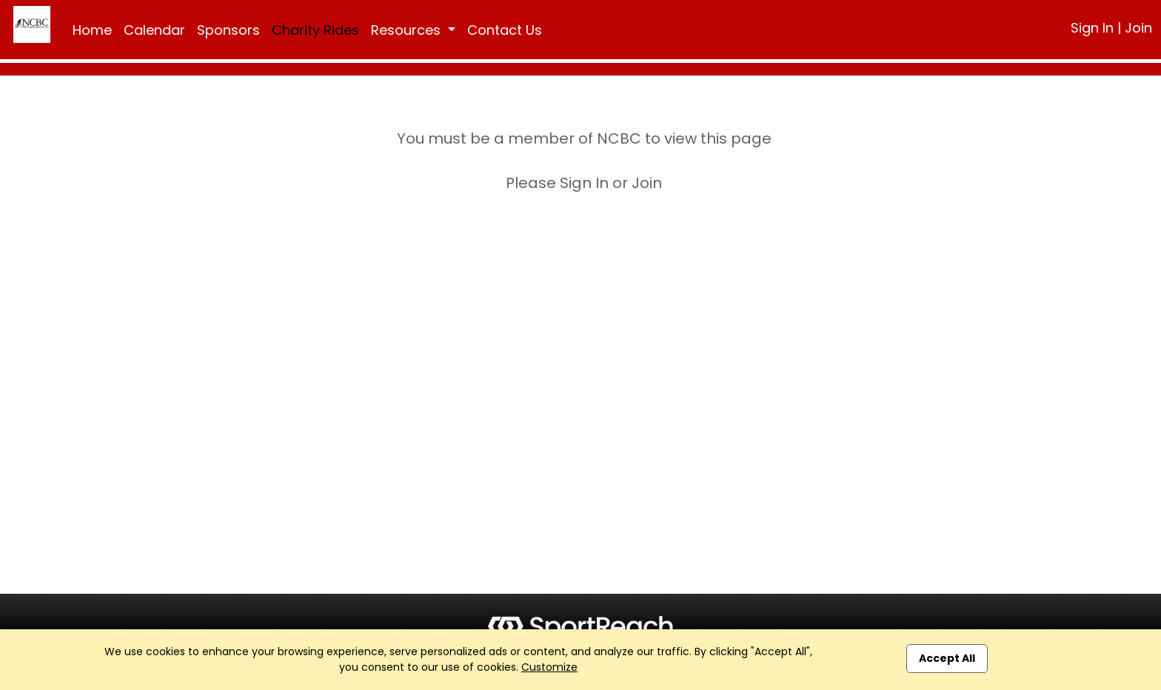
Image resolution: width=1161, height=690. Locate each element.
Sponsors (228, 30)
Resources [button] (407, 30)
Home (92, 30)
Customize (549, 667)
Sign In (1092, 28)
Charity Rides (315, 30)
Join (1138, 28)
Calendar (154, 30)
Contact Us (504, 30)
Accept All (947, 658)
